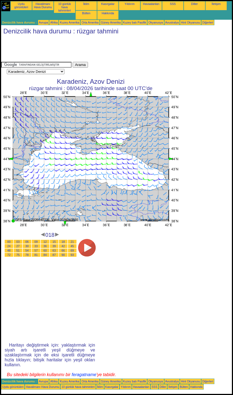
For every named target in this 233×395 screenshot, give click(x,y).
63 (54, 250)
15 (54, 241)
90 (63, 254)
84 (45, 254)
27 (18, 246)
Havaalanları (151, 3)
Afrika (54, 22)
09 (36, 241)
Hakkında (108, 13)
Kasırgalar (108, 3)
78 (27, 254)
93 (72, 254)
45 (72, 246)
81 (36, 254)
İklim (86, 3)
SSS (173, 3)
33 (36, 246)
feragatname (84, 374)
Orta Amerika (89, 22)
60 (45, 250)
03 (18, 241)
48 (9, 250)
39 (54, 246)
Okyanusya (155, 22)
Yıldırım (129, 3)
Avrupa (43, 22)
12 (45, 241)
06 (27, 241)
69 (72, 250)
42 (63, 246)
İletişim (216, 3)
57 (36, 250)
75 (18, 254)
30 (27, 246)
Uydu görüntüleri (21, 5)
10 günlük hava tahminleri (64, 7)
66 (63, 250)
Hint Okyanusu (190, 22)
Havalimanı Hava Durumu (43, 5)
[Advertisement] (101, 49)
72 (9, 254)
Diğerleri (207, 22)
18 (63, 241)
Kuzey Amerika (69, 22)
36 (45, 246)
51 (18, 250)
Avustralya (172, 22)
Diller (194, 3)
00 (9, 241)
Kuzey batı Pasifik (134, 22)
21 (72, 241)
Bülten (86, 13)
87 (54, 254)
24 (9, 246)
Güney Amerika (111, 22)
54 (27, 250)
